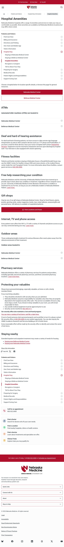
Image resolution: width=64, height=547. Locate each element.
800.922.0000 (31, 458)
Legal (3, 515)
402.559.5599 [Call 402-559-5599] (17, 167)
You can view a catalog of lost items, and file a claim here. (20, 314)
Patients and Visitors (16, 14)
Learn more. (11, 187)
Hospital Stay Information (34, 14)
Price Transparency (7, 535)
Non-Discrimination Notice (9, 527)
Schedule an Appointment (47, 458)
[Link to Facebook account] (14, 351)
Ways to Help (32, 504)
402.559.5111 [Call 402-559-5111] (27, 309)
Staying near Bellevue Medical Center (17, 341)
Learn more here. (14, 276)
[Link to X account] (10, 351)
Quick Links (32, 487)
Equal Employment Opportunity (10, 523)
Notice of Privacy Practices (9, 531)
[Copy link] (4, 351)
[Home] (4, 14)
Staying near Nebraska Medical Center (17, 343)
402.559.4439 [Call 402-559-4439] (19, 319)
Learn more (30, 226)
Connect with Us (32, 492)
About (32, 498)
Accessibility (5, 519)
